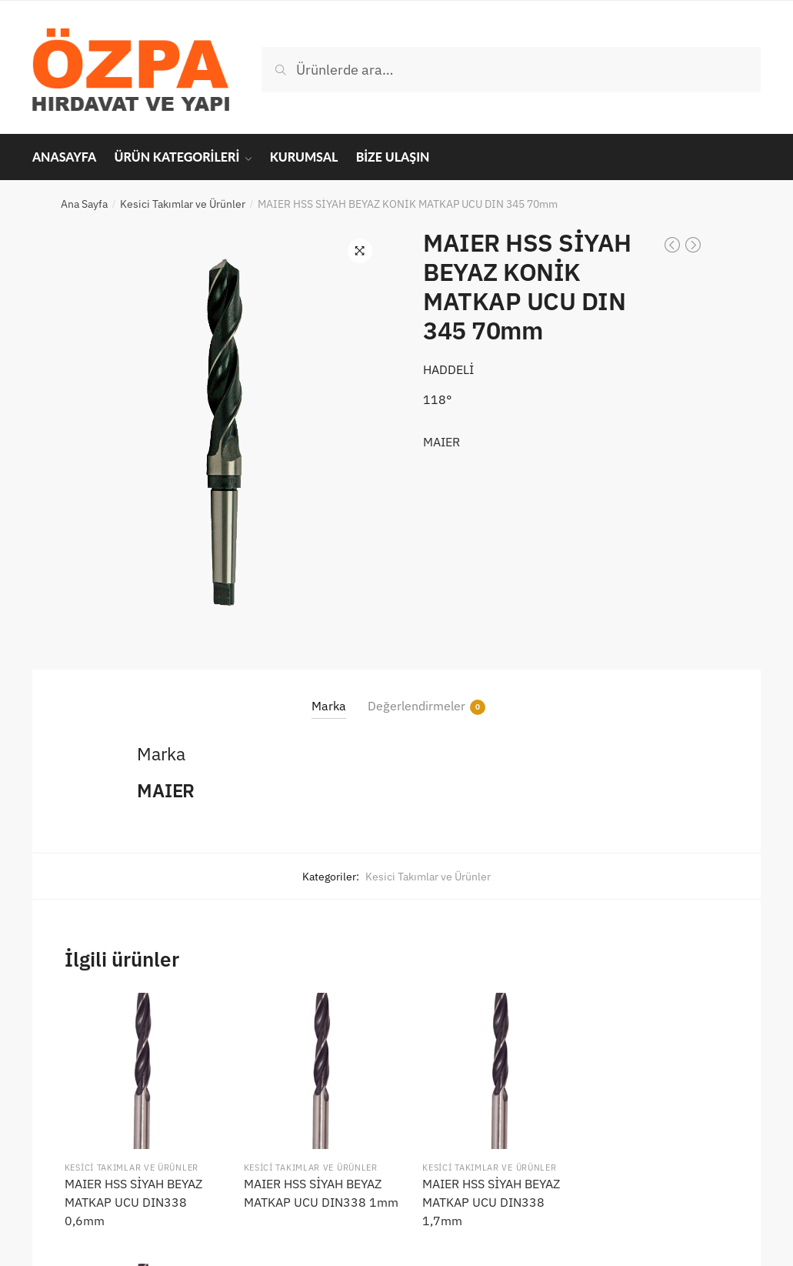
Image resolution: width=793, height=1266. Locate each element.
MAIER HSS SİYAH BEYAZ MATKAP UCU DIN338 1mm (305, 1195)
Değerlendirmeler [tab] (416, 706)
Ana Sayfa (84, 204)
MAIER (441, 441)
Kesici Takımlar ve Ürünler (182, 204)
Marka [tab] (329, 705)
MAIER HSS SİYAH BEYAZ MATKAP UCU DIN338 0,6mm (133, 1195)
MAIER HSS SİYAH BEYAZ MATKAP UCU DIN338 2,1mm (648, 1195)
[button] (360, 251)
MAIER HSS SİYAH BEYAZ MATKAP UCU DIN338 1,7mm (476, 1195)
